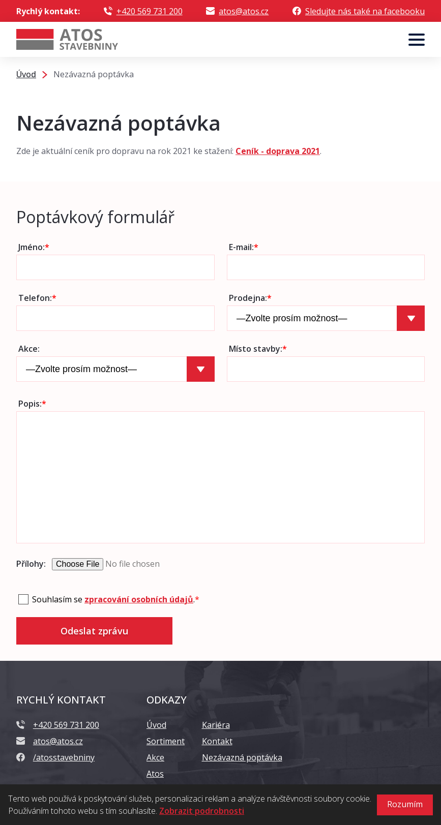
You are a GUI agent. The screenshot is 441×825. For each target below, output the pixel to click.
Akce (155, 757)
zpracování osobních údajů (138, 599)
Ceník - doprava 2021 (278, 151)
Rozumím (405, 804)
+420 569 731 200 (149, 11)
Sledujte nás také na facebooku (365, 11)
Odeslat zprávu (94, 631)
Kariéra (216, 724)
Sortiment (165, 741)
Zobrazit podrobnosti (201, 810)
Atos (155, 773)
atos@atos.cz (244, 11)
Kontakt (217, 741)
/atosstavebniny (64, 757)
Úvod (156, 724)
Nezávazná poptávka (242, 757)
